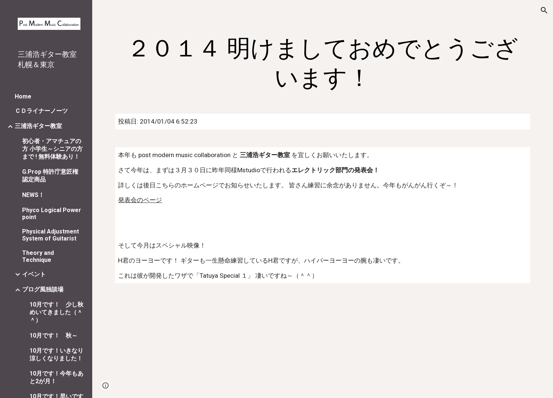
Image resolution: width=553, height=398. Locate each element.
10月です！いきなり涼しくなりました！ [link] (56, 354)
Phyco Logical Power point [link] (51, 214)
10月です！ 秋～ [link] (53, 335)
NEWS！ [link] (33, 194)
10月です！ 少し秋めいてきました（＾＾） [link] (56, 312)
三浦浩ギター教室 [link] (38, 125)
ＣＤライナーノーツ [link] (41, 110)
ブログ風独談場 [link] (42, 289)
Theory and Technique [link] (38, 256)
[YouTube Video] (198, 345)
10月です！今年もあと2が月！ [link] (56, 377)
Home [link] (23, 96)
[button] (544, 10)
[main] (322, 63)
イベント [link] (34, 274)
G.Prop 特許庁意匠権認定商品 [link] (50, 175)
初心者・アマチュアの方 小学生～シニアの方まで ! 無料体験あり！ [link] (52, 149)
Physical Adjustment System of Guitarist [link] (50, 235)
